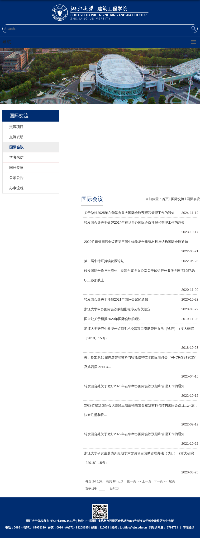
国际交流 (177, 199)
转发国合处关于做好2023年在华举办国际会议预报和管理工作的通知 (134, 386)
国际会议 (193, 199)
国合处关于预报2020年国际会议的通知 (112, 319)
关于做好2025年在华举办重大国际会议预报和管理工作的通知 (129, 213)
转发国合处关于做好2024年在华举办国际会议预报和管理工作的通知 (134, 222)
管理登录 (188, 527)
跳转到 (115, 488)
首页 (165, 199)
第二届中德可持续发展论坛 (104, 261)
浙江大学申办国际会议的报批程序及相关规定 (117, 309)
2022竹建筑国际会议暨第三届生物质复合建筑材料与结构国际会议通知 (136, 242)
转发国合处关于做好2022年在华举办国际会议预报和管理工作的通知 (134, 434)
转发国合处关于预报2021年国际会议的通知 (116, 299)
